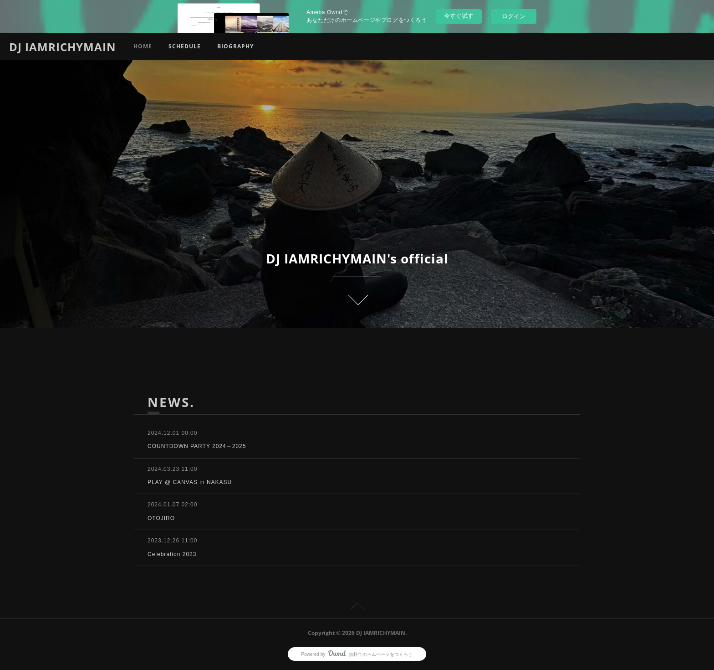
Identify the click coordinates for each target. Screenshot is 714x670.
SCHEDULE (184, 46)
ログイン (513, 16)
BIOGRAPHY (235, 46)
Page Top (357, 608)
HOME (142, 46)
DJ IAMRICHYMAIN (62, 46)
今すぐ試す (459, 15)
